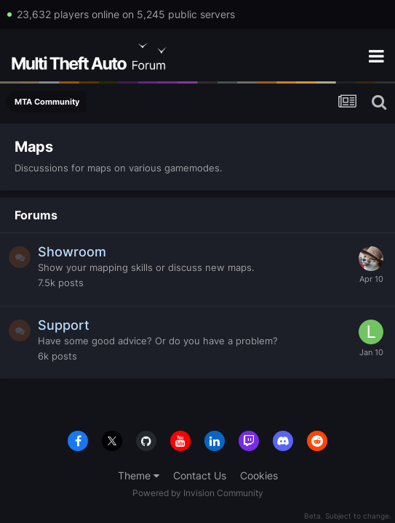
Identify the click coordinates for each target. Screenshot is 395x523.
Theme (138, 475)
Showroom (72, 251)
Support (63, 325)
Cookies (259, 475)
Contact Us (199, 475)
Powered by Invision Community (197, 492)
